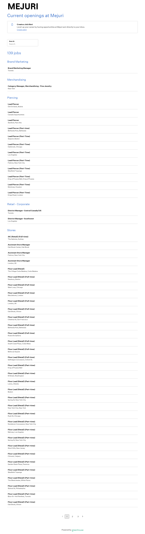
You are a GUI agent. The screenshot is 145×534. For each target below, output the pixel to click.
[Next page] (82, 517)
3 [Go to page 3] (78, 516)
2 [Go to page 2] (72, 516)
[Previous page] (62, 517)
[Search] (22, 44)
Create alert (22, 30)
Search (11, 41)
